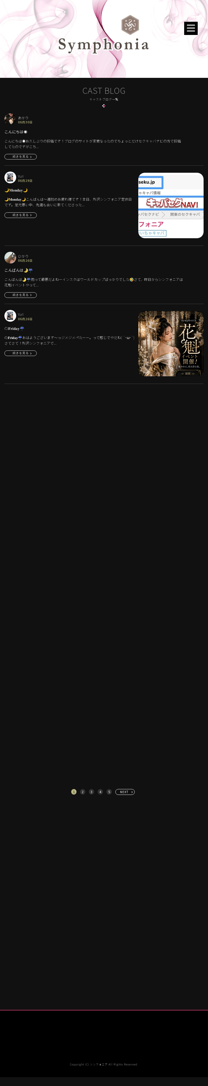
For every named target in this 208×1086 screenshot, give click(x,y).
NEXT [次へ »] (124, 792)
